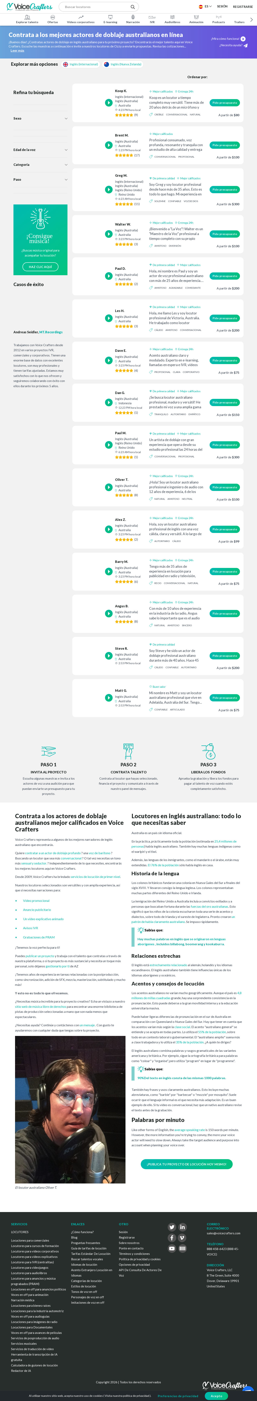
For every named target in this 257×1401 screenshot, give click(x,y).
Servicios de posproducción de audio (35, 1338)
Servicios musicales (24, 1343)
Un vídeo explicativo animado (43, 919)
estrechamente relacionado (168, 965)
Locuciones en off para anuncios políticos (38, 1289)
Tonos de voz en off (84, 1291)
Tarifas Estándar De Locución (90, 1253)
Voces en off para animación (29, 1294)
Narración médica (22, 1300)
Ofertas (52, 19)
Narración (133, 19)
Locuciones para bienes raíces (31, 1305)
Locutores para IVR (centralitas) (32, 1262)
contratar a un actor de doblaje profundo (53, 853)
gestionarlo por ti (57, 966)
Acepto (216, 1396)
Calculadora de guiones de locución (34, 1365)
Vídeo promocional (36, 900)
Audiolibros (172, 19)
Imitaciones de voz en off (87, 1302)
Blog (74, 1237)
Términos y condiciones (134, 1253)
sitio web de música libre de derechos (40, 1006)
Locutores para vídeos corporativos (35, 1251)
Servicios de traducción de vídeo (32, 1349)
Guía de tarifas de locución (88, 1248)
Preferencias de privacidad (178, 1396)
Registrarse (243, 6)
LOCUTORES (20, 1232)
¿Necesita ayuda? (233, 45)
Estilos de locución (83, 1286)
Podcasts (218, 19)
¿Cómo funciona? (82, 1232)
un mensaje (87, 1025)
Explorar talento (27, 19)
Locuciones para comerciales (30, 1240)
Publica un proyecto (167, 6)
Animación (196, 19)
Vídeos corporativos (81, 19)
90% (141, 1078)
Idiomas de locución (84, 1264)
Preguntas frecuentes (85, 1243)
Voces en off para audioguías (30, 1316)
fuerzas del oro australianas (209, 906)
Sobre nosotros (129, 1243)
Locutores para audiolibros (29, 1273)
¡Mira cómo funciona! (231, 38)
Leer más (17, 50)
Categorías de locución (86, 1281)
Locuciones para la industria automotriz (37, 1311)
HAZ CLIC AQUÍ (40, 267)
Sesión (123, 1232)
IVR (152, 19)
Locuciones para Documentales (32, 1327)
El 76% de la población (163, 865)
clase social (182, 1027)
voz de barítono (99, 853)
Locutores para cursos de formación (35, 1246)
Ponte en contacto (131, 1248)
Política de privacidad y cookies (140, 1259)
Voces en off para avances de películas (36, 1332)
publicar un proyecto (40, 956)
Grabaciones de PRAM (39, 937)
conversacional (71, 858)
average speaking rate (189, 1130)
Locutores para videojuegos (29, 1267)
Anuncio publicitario (37, 909)
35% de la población (190, 1042)
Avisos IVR (30, 928)
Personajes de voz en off (87, 1297)
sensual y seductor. (34, 863)
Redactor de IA (21, 1370)
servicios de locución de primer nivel (95, 877)
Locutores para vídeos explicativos (34, 1256)
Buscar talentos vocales (87, 1259)
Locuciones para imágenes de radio (34, 1322)
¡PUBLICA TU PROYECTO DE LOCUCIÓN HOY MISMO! (187, 1164)
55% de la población (212, 1032)
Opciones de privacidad (134, 1264)
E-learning (110, 19)
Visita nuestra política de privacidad (127, 1395)
